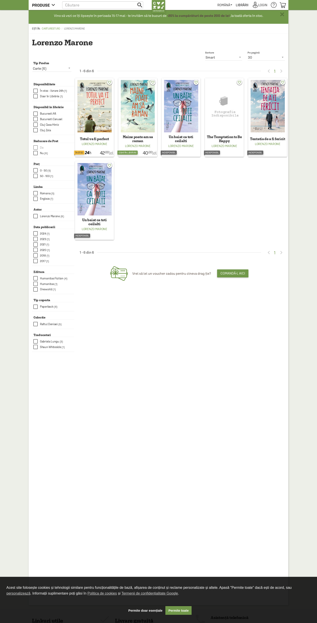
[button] (102, 5)
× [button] (282, 14)
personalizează (18, 593)
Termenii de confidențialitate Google (149, 593)
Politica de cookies (102, 593)
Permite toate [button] (178, 610)
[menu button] (45, 5)
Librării (242, 5)
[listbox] (266, 57)
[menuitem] (225, 5)
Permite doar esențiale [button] (145, 610)
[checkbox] (53, 91)
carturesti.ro (51, 28)
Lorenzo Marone (94, 144)
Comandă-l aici (232, 273)
